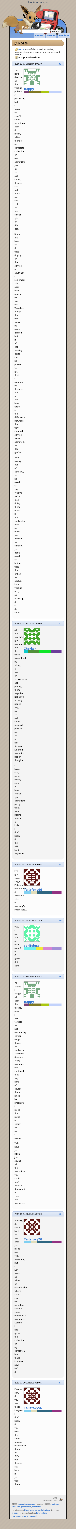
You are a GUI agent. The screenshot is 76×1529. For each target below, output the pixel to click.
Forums (41, 19)
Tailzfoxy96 (33, 889)
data (26, 1516)
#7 (60, 1382)
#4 (60, 920)
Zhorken (30, 648)
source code (17, 1516)
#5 (60, 976)
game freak (26, 1507)
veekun (51, 35)
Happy (29, 89)
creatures (36, 1507)
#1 (60, 64)
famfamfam (41, 1513)
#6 (60, 1214)
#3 (60, 864)
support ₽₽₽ (35, 1516)
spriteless (31, 945)
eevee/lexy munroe (26, 1504)
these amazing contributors (37, 1510)
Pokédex (36, 29)
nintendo (15, 1507)
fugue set (16, 1513)
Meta (50, 19)
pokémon (54, 1504)
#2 (60, 623)
